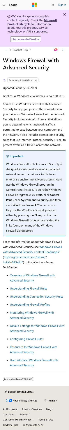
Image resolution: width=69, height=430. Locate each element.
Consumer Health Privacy (17, 419)
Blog (48, 409)
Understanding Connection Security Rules (36, 296)
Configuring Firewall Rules (27, 339)
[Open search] (53, 5)
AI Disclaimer (10, 409)
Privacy (24, 414)
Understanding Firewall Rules (28, 288)
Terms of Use (46, 419)
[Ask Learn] (56, 50)
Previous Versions (32, 409)
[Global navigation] (3, 5)
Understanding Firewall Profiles (30, 304)
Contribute (9, 414)
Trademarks (9, 425)
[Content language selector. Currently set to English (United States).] (20, 392)
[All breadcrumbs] (6, 50)
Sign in (62, 4)
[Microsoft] (34, 5)
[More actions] (63, 50)
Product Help (20, 50)
